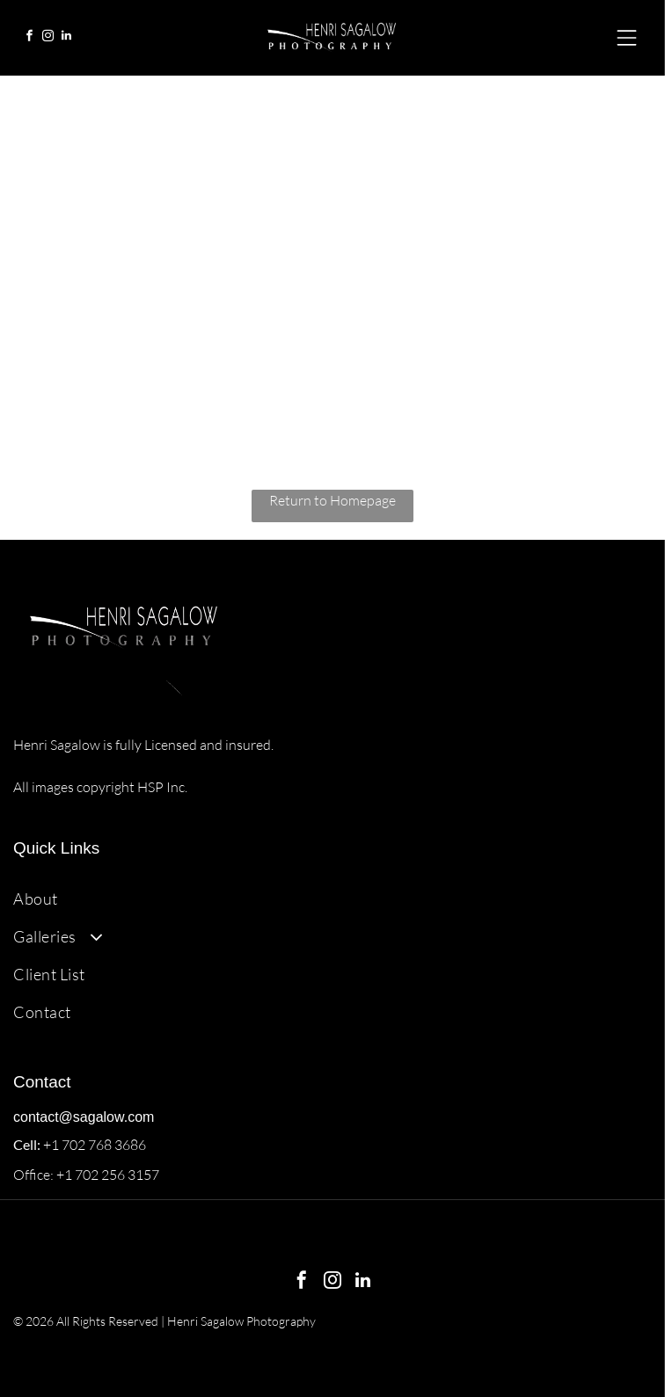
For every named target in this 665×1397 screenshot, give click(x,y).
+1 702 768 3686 (94, 1144)
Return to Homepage (332, 500)
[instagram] (47, 38)
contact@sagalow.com (83, 1117)
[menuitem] (332, 898)
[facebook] (29, 38)
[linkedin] (66, 38)
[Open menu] (627, 37)
